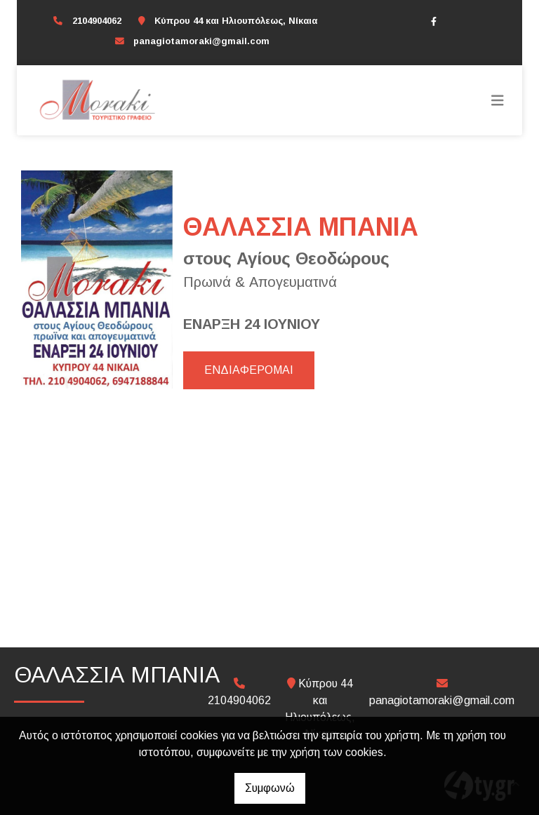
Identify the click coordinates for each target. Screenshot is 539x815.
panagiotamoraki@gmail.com (201, 41)
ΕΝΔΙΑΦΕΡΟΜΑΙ (248, 370)
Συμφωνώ (270, 788)
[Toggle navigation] (497, 100)
